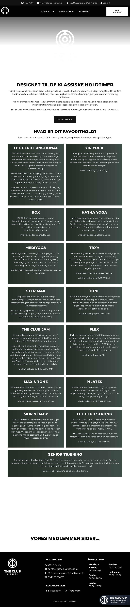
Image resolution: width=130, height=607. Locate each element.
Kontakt (84, 11)
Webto (73, 601)
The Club (66, 11)
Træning (47, 11)
